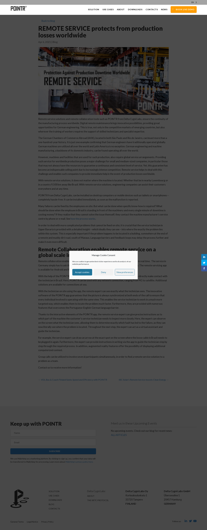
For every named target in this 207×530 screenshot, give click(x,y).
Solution (93, 10)
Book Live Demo (185, 9)
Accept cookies (82, 272)
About (121, 10)
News (164, 10)
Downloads (135, 10)
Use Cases (108, 10)
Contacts (152, 10)
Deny (103, 272)
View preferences (124, 272)
